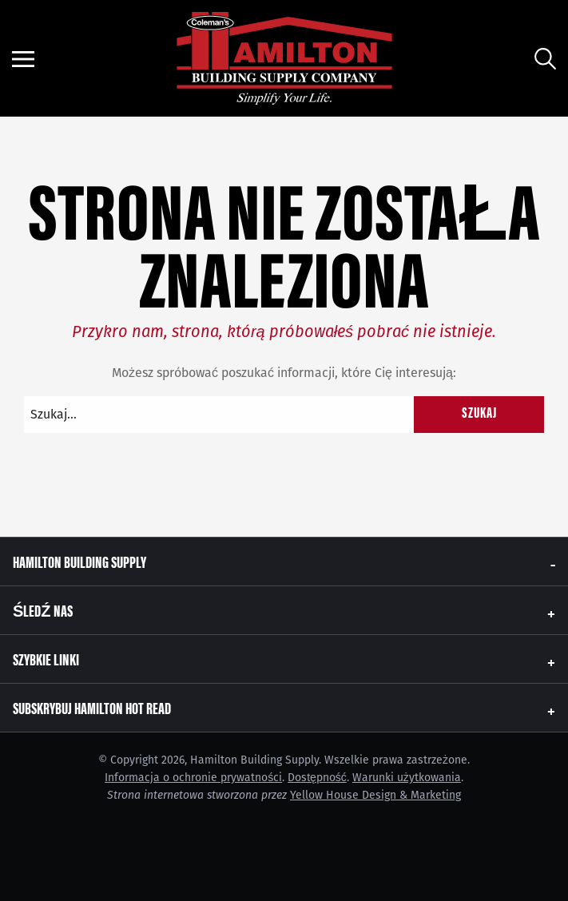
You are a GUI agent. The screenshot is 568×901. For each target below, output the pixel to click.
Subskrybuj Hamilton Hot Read (92, 707)
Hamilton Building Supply (79, 561)
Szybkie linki (46, 658)
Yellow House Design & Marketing (375, 795)
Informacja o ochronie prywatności (193, 777)
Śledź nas (43, 609)
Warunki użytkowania (406, 777)
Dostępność (317, 777)
